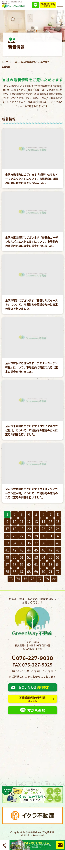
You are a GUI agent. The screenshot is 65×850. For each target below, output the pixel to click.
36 (29, 543)
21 (36, 528)
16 (58, 521)
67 (21, 571)
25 (7, 535)
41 (7, 550)
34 (14, 543)
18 (14, 528)
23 (50, 528)
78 (47, 578)
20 (29, 528)
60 (29, 564)
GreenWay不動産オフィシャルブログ (32, 62)
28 (29, 535)
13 (36, 521)
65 (7, 571)
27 (21, 535)
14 (43, 521)
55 (50, 557)
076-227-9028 (34, 658)
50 (14, 557)
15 (50, 521)
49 (7, 557)
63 (50, 564)
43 (21, 550)
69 (36, 571)
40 (58, 543)
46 (43, 550)
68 (29, 571)
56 (58, 557)
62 (43, 564)
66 (14, 571)
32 (58, 535)
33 (7, 543)
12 (29, 521)
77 (40, 578)
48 (58, 550)
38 (43, 543)
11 (21, 521)
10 (14, 521)
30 (43, 535)
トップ (5, 62)
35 (21, 543)
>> (54, 578)
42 (14, 550)
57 (7, 564)
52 (29, 557)
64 (58, 564)
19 (21, 528)
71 (50, 571)
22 (43, 528)
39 (50, 543)
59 (21, 564)
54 (43, 557)
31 (50, 535)
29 (36, 535)
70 (43, 571)
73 (11, 578)
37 (36, 543)
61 (36, 564)
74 (18, 578)
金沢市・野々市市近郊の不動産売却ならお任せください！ (32, 616)
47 (50, 550)
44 (29, 550)
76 (32, 578)
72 (58, 571)
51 (21, 557)
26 (14, 535)
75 (25, 578)
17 (7, 528)
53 (36, 557)
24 (58, 528)
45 (36, 550)
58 (14, 564)
